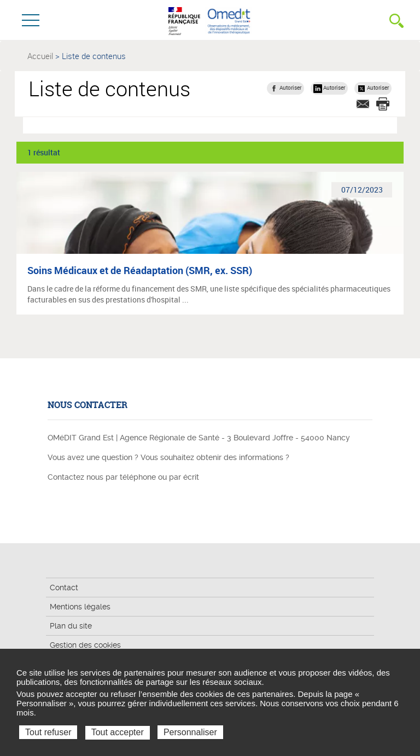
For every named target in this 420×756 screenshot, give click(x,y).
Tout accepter (117, 732)
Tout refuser (48, 732)
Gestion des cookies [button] (85, 645)
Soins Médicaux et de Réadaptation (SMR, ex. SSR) (139, 270)
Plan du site (71, 625)
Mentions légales (80, 606)
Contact (64, 587)
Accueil (40, 55)
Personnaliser (190, 732)
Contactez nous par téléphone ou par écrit (123, 477)
